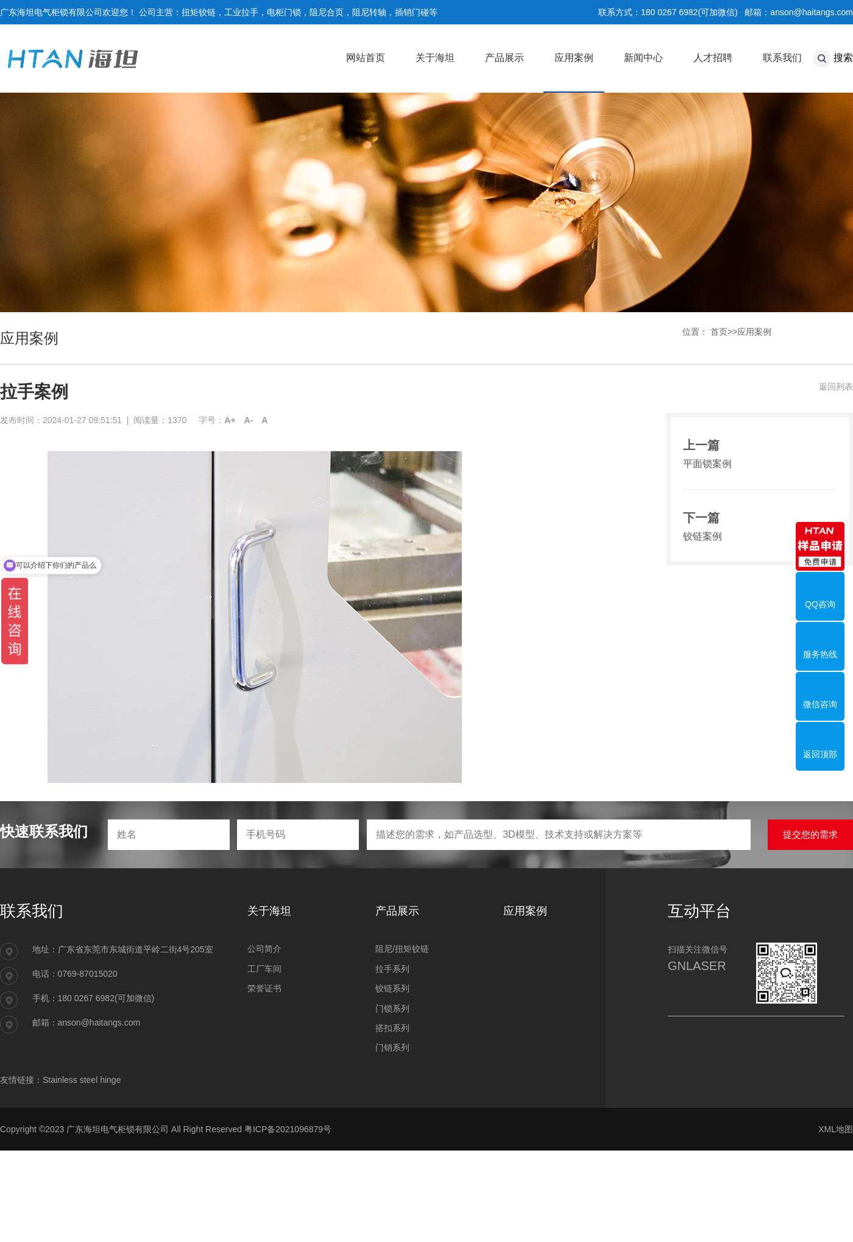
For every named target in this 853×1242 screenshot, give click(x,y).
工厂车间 (264, 969)
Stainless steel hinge (82, 1080)
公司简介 (264, 949)
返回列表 (836, 386)
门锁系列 (392, 1008)
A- (248, 420)
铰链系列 (392, 988)
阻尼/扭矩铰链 (402, 949)
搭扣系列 (392, 1028)
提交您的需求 (810, 834)
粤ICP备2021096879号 (287, 1129)
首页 (718, 332)
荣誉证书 (264, 988)
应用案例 (754, 332)
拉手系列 (392, 969)
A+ (229, 420)
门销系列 (392, 1047)
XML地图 (835, 1129)
